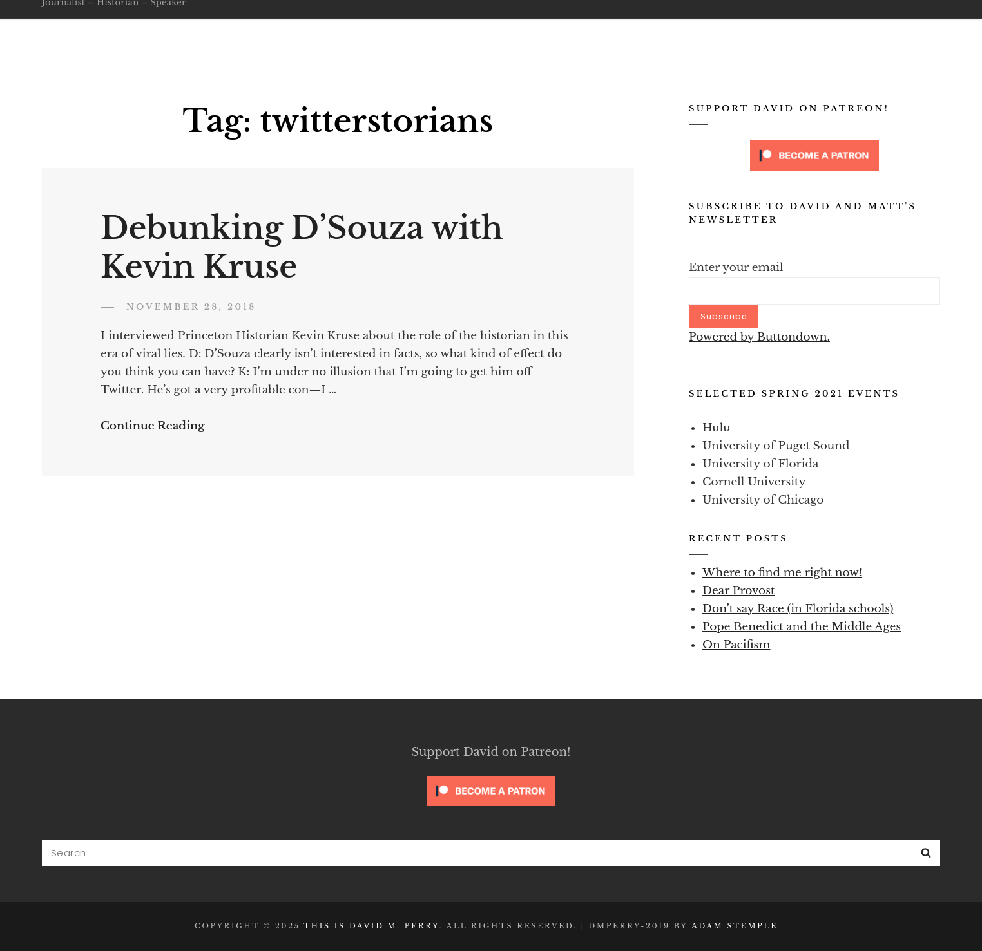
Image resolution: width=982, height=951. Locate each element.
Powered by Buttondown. (759, 337)
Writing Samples (710, 29)
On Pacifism (736, 645)
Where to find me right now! (782, 572)
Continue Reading (153, 426)
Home (367, 29)
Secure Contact (816, 29)
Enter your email (736, 267)
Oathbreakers (437, 29)
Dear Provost (738, 591)
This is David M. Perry (183, 21)
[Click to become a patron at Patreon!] (814, 155)
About (583, 29)
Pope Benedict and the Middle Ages (801, 627)
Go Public (520, 29)
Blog (634, 29)
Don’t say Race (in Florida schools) (797, 609)
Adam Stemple (734, 925)
